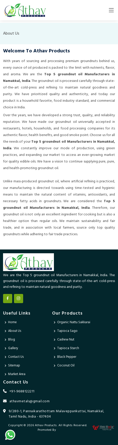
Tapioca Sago (67, 331)
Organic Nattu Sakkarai (73, 322)
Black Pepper (66, 357)
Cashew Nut (65, 339)
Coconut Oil (66, 365)
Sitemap (14, 365)
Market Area (16, 374)
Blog (11, 339)
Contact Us (16, 357)
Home (12, 322)
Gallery (13, 348)
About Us (14, 331)
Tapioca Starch (68, 348)
